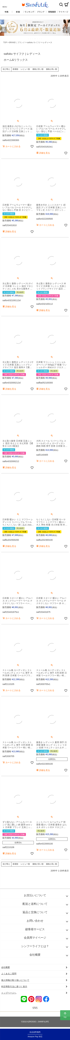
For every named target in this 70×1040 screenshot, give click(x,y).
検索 (61, 4)
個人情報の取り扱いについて (15, 980)
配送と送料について (35, 903)
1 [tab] (28, 39)
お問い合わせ (35, 920)
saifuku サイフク (34, 42)
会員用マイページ (35, 937)
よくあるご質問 (8, 973)
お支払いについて (35, 895)
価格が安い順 (37, 69)
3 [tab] (33, 39)
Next (66, 30)
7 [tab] (41, 39)
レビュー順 (25, 69)
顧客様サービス (35, 929)
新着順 (15, 69)
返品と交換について (35, 912)
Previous (4, 30)
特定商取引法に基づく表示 (14, 986)
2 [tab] (31, 39)
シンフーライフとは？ (35, 946)
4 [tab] (35, 39)
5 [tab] (37, 39)
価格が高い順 (51, 69)
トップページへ (8, 993)
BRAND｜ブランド (17, 42)
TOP (5, 42)
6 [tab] (39, 39)
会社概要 (35, 954)
